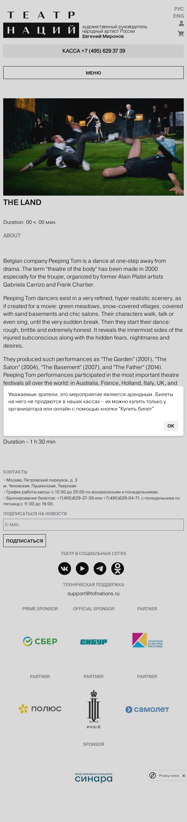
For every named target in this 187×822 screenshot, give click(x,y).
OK (170, 426)
